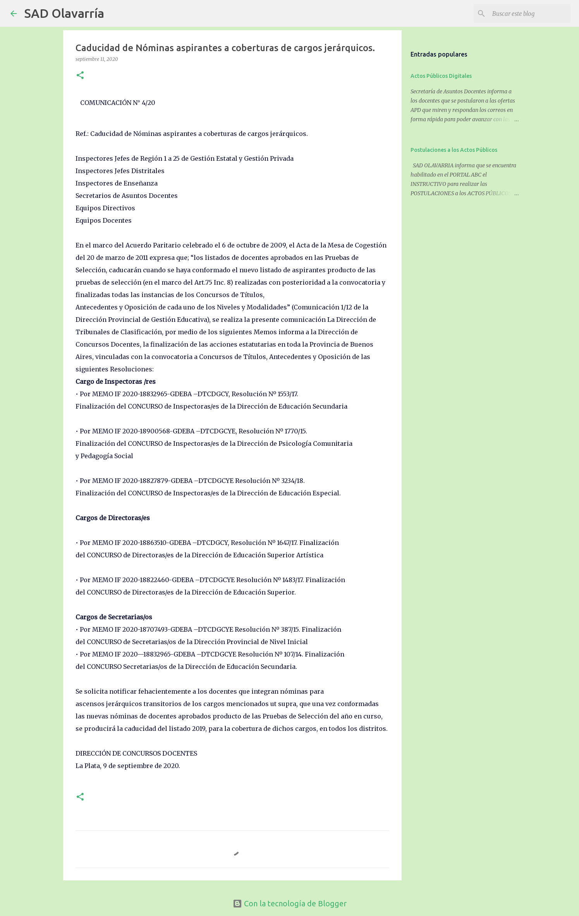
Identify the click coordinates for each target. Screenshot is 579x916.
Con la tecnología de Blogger (290, 903)
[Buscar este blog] (529, 13)
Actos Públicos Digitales (441, 76)
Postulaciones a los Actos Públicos (454, 150)
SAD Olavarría (64, 13)
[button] (80, 75)
